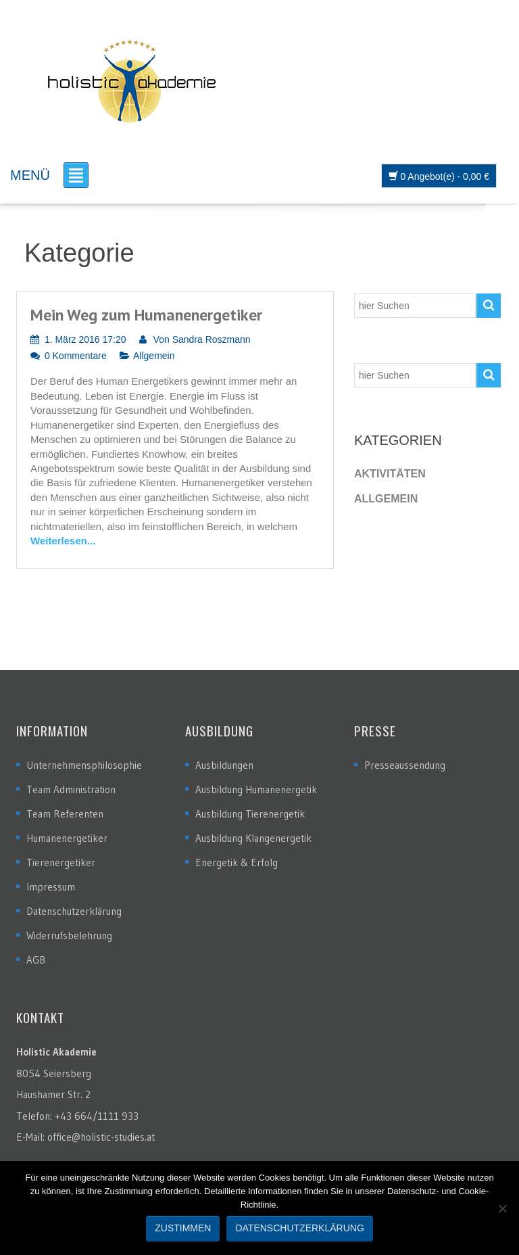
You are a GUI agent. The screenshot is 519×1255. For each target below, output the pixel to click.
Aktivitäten (390, 473)
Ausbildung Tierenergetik (250, 813)
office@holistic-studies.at (101, 1137)
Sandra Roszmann (211, 339)
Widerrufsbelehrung (69, 935)
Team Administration (71, 789)
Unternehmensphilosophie (84, 765)
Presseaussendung (404, 765)
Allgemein (153, 355)
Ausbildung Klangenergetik (253, 838)
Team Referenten (64, 813)
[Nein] (502, 1208)
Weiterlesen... (62, 540)
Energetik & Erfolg (236, 862)
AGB (35, 959)
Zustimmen (183, 1228)
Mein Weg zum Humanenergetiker (146, 314)
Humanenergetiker (66, 838)
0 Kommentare (76, 355)
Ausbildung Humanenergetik (256, 789)
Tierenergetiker (60, 862)
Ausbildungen (224, 765)
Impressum (50, 886)
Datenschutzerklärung (74, 911)
